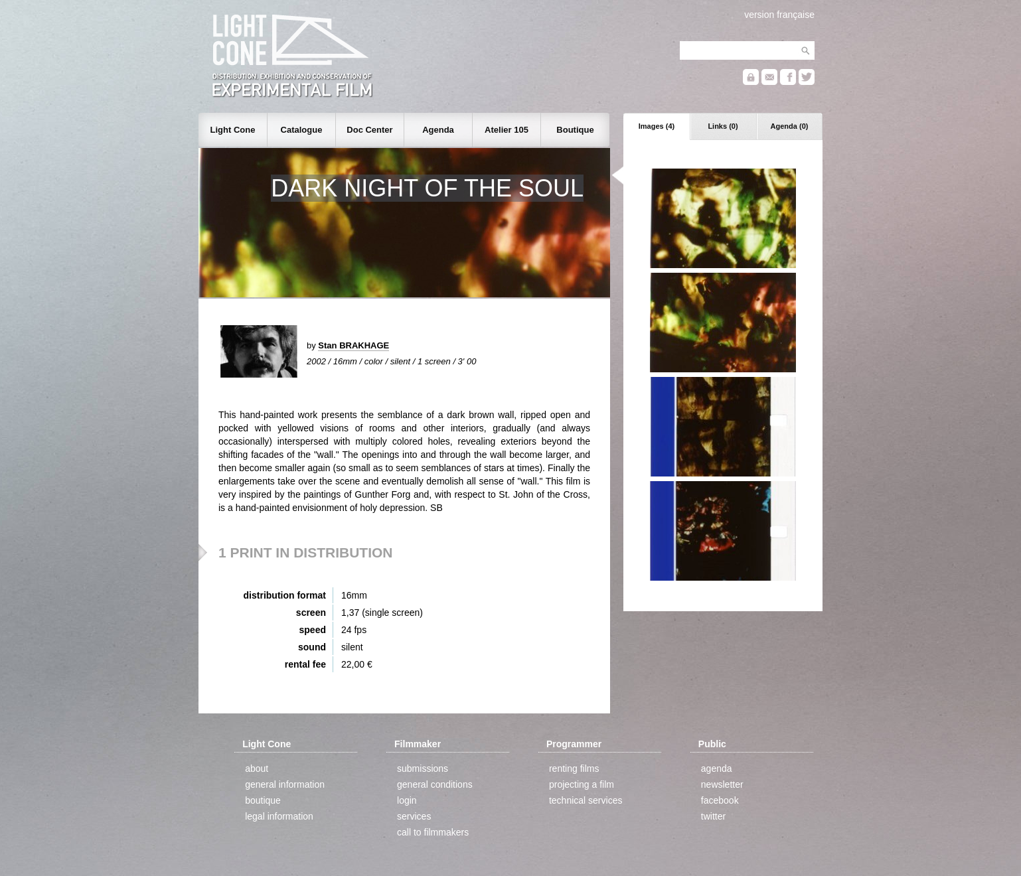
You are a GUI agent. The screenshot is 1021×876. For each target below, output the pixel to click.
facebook (720, 800)
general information (285, 784)
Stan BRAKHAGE (353, 345)
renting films (574, 768)
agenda (716, 768)
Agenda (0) (790, 126)
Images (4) (656, 126)
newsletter (722, 784)
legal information (279, 816)
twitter (713, 816)
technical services (586, 800)
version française (779, 14)
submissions (422, 768)
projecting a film (581, 784)
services (414, 816)
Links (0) (723, 126)
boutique (263, 800)
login (407, 800)
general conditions (435, 784)
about (256, 768)
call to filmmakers (433, 832)
